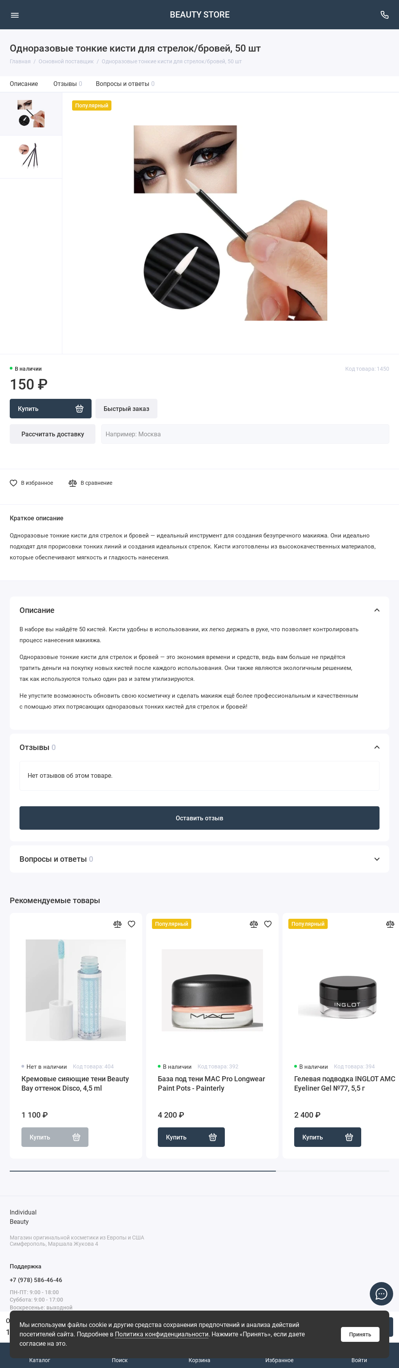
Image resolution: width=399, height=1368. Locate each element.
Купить (191, 1137)
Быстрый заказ (126, 409)
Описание (24, 84)
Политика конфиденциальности (161, 1334)
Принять (360, 1334)
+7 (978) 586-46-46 (36, 1280)
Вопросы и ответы (125, 84)
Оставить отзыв (199, 818)
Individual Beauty (23, 1217)
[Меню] (14, 14)
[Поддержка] (384, 14)
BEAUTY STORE (200, 15)
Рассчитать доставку (52, 434)
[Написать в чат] (381, 1293)
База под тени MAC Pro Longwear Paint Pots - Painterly (211, 1083)
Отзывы (67, 84)
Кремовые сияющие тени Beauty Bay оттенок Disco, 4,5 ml (75, 1083)
